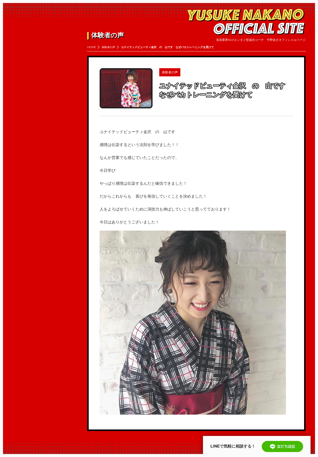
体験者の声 (108, 47)
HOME (91, 47)
